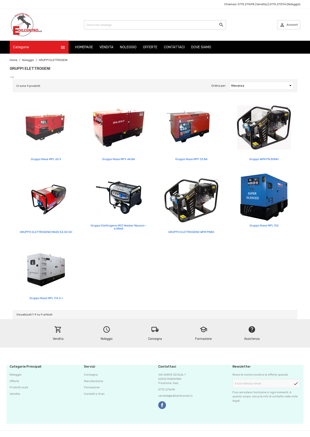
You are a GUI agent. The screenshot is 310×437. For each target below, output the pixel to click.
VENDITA (106, 47)
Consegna (91, 374)
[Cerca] (155, 24)
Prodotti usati (19, 387)
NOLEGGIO (128, 47)
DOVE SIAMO (201, 47)
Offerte (14, 381)
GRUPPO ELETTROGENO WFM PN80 (191, 232)
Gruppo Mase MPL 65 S (46, 159)
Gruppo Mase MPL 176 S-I (46, 298)
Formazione (92, 387)
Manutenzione (93, 381)
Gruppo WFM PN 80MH (264, 159)
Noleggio (16, 374)
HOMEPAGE (84, 47)
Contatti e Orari (94, 393)
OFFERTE (150, 47)
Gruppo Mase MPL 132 (264, 225)
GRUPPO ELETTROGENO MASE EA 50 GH (46, 232)
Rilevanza (262, 85)
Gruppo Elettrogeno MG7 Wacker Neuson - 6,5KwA (119, 227)
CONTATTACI (174, 47)
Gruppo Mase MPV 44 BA (118, 159)
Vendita (15, 393)
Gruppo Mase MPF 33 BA (191, 159)
